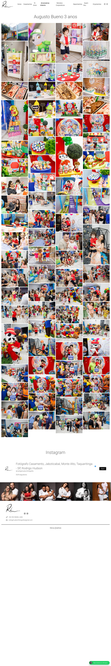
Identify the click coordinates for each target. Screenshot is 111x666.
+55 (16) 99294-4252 (16, 517)
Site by (55, 528)
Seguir (103, 469)
